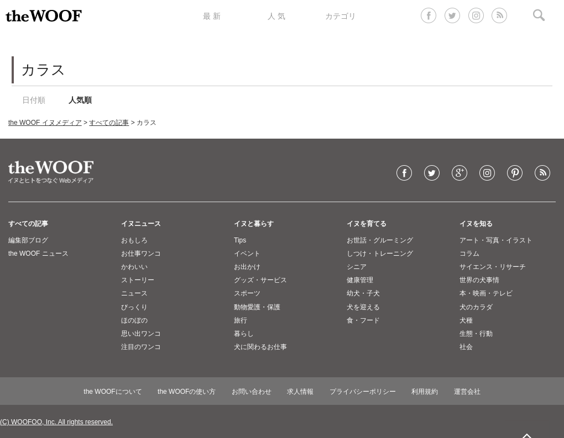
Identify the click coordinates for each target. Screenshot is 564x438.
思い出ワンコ (141, 333)
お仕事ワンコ (141, 253)
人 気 (276, 16)
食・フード (363, 320)
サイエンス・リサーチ (492, 267)
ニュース (134, 293)
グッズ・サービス (260, 280)
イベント (247, 253)
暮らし (244, 333)
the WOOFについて (112, 391)
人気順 (80, 100)
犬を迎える (363, 307)
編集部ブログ (28, 240)
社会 (466, 347)
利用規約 (424, 391)
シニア (357, 267)
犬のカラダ (476, 307)
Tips (240, 240)
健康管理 (360, 280)
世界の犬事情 (479, 280)
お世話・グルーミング (380, 240)
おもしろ (134, 240)
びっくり (134, 307)
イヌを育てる (367, 224)
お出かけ (247, 267)
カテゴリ (340, 16)
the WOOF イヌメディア (45, 122)
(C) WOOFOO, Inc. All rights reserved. (56, 422)
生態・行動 (476, 333)
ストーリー (137, 280)
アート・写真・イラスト (495, 240)
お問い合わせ (251, 391)
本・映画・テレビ (486, 293)
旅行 (240, 320)
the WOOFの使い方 (187, 391)
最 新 (212, 16)
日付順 (33, 100)
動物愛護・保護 (257, 307)
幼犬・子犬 (363, 293)
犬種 (466, 320)
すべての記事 (109, 122)
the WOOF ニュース (38, 253)
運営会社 (467, 391)
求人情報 (300, 391)
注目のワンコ (141, 347)
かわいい (134, 267)
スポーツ (247, 293)
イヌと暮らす (254, 224)
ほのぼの (134, 320)
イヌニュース (141, 224)
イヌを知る (476, 224)
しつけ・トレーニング (380, 253)
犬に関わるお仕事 (260, 347)
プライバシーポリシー (363, 391)
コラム (469, 253)
